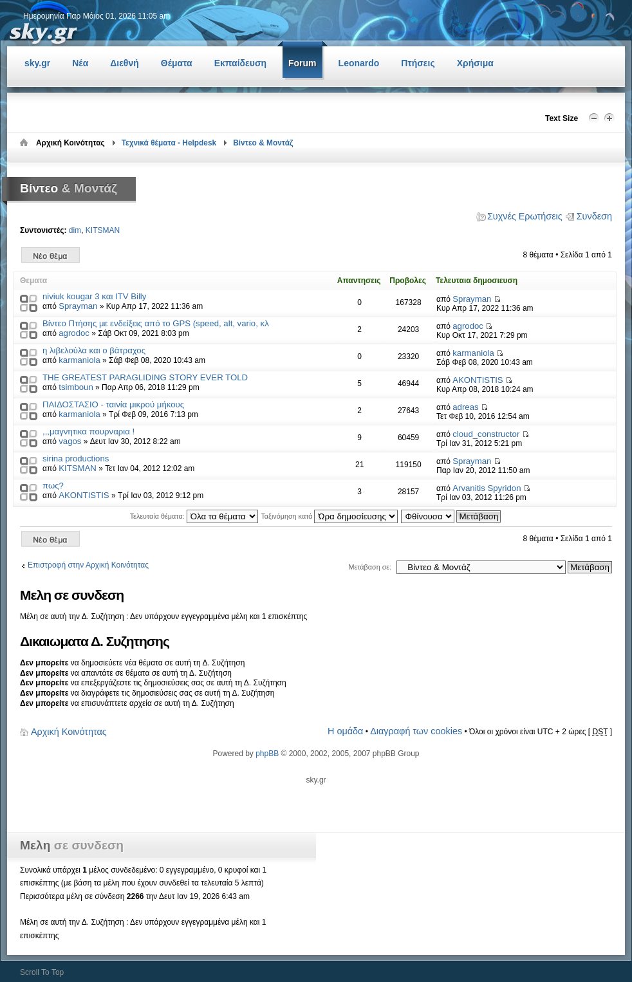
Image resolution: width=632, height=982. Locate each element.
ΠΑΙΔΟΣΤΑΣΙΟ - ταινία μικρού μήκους (113, 404)
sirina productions (75, 458)
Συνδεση (594, 216)
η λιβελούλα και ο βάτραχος (93, 350)
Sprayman (78, 306)
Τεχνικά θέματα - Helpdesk (169, 142)
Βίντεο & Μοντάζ (263, 142)
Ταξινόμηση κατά (329, 516)
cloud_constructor (485, 434)
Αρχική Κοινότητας (69, 732)
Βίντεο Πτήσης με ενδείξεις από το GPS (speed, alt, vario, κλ (155, 323)
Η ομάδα (345, 731)
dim (75, 230)
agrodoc (74, 333)
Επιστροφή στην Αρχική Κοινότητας (88, 565)
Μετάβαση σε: (369, 567)
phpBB (267, 753)
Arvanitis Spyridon (486, 488)
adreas (465, 407)
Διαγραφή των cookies (416, 731)
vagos (70, 441)
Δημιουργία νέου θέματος (51, 255)
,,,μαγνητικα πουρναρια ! (88, 431)
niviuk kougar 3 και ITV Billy (94, 296)
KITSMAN (103, 230)
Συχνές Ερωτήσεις (524, 216)
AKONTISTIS (477, 380)
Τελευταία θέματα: (194, 516)
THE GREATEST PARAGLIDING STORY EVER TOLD (145, 377)
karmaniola (79, 360)
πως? (53, 485)
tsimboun (76, 387)
